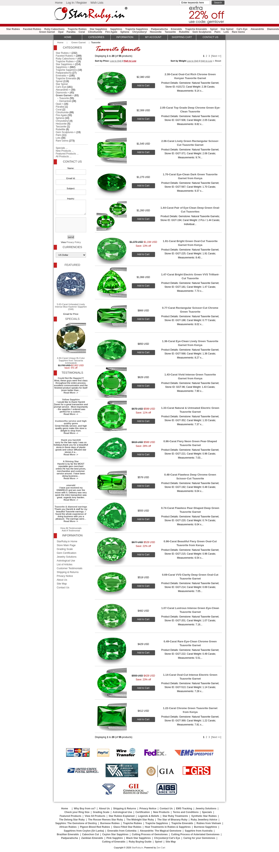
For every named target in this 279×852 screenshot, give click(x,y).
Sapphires (116, 29)
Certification (142, 812)
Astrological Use (66, 560)
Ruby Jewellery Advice (204, 819)
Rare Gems (238, 32)
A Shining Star (71, 461)
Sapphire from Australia (198, 830)
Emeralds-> (62, 75)
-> (65, 95)
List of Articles (64, 564)
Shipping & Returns (68, 572)
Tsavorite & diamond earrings (71, 506)
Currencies (72, 247)
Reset (218, 61)
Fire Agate (111, 32)
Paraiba (71, 32)
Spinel (213, 29)
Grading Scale (65, 549)
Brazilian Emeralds (68, 834)
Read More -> (71, 392)
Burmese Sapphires (205, 827)
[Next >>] (216, 56)
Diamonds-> (62, 92)
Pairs (217, 32)
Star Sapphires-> (65, 64)
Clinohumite (95, 32)
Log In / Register (76, 2)
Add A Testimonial (71, 530)
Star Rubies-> (63, 53)
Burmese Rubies (110, 823)
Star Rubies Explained (121, 816)
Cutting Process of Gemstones (150, 834)
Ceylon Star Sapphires (115, 834)
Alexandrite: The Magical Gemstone (160, 830)
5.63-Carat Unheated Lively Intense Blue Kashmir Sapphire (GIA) (71, 289)
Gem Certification (66, 553)
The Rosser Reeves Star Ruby (105, 819)
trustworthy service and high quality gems (71, 422)
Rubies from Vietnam (208, 823)
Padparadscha (159, 29)
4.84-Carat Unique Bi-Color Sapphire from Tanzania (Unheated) (71, 343)
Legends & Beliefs (148, 816)
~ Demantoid (63, 101)
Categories (96, 37)
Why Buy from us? (84, 808)
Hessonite (156, 32)
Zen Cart (160, 847)
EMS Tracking (184, 808)
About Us (62, 579)
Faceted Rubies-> (65, 55)
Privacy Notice (65, 576)
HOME (67, 37)
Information (124, 37)
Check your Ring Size (76, 812)
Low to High (116, 61)
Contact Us (72, 161)
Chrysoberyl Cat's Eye (167, 838)
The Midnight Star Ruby (140, 819)
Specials (72, 318)
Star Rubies (13, 29)
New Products (161, 812)
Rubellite (184, 32)
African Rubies (68, 827)
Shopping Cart (182, 37)
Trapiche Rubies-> (66, 61)
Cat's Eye (242, 29)
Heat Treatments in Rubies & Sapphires (168, 827)
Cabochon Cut (90, 834)
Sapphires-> (62, 67)
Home (58, 2)
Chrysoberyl (139, 32)
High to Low (130, 61)
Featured (72, 264)
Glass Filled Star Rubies (127, 827)
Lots (226, 32)
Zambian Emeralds (92, 838)
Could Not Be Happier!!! (71, 378)
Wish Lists (96, 2)
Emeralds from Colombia (121, 830)
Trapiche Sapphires (136, 29)
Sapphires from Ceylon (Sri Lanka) (84, 830)
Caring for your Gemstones (199, 838)
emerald (70, 485)
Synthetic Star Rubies (204, 816)
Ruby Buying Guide (140, 841)
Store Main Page (66, 545)
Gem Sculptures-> (66, 132)
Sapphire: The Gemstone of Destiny (76, 823)
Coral (82, 32)
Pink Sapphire (114, 838)
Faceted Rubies (32, 29)
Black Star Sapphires (138, 838)
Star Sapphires (98, 29)
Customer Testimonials (69, 568)
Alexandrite (257, 29)
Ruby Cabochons (54, 29)
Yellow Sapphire (71, 399)
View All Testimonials (71, 528)
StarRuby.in (137, 847)
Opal (60, 32)
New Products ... (65, 150)
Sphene (124, 32)
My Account (153, 37)
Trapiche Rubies (77, 29)
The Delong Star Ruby (72, 819)
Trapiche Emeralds (196, 29)
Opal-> (59, 104)
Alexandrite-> (63, 89)
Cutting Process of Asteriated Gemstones (195, 834)
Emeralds (176, 29)
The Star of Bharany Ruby (172, 819)
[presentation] (70, 225)
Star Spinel (227, 29)
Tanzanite (170, 32)
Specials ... (62, 148)
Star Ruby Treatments (175, 816)
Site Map (62, 583)
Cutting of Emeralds (114, 841)
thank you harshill (71, 440)
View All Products (95, 816)
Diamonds (273, 29)
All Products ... (63, 156)
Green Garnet (78, 42)
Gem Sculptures (201, 32)
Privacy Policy (73, 242)
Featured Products (70, 816)
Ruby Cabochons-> (66, 58)
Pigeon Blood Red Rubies (95, 827)
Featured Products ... (67, 153)
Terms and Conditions (185, 812)
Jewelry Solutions (67, 556)
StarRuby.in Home (67, 541)
